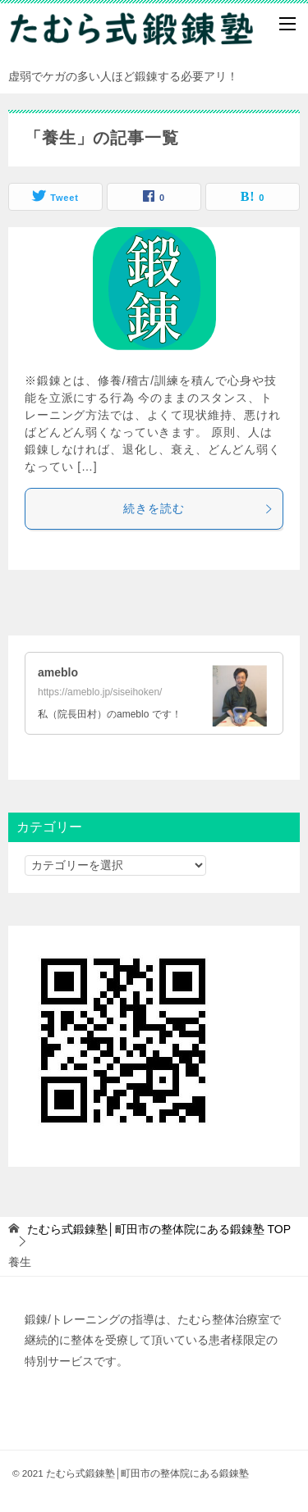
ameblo (58, 672)
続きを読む (198, 508)
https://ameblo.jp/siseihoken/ (100, 692)
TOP (159, 1229)
